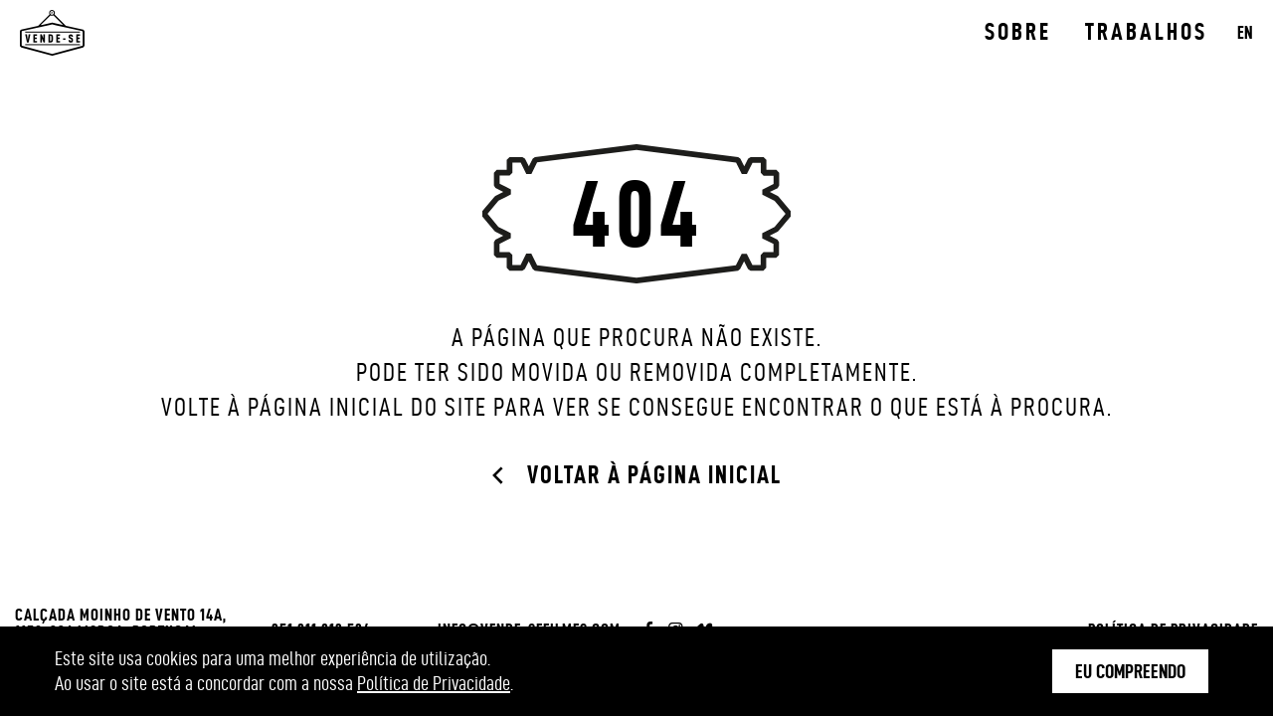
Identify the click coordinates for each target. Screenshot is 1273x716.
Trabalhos (1146, 32)
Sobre (1018, 32)
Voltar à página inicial (654, 474)
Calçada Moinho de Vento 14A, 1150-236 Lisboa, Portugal (121, 623)
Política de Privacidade (433, 683)
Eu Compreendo (1130, 671)
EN (1245, 32)
